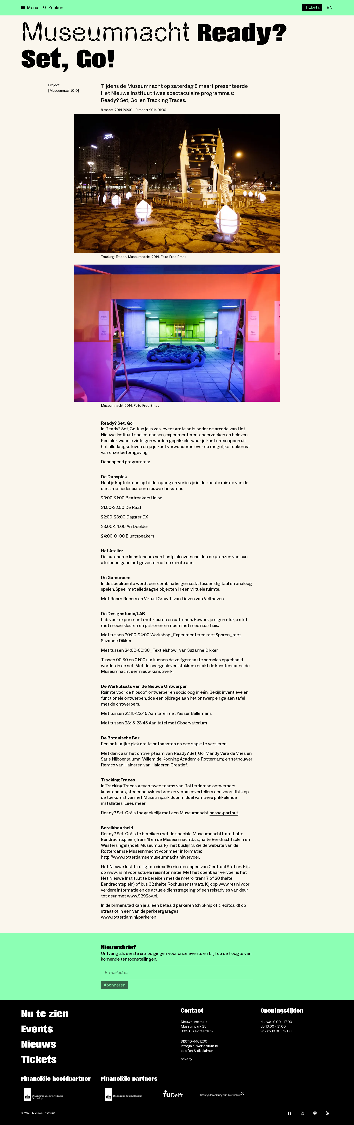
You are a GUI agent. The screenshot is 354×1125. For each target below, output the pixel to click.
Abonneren (114, 985)
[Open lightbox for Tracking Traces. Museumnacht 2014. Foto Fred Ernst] (177, 183)
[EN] (329, 7)
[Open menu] (30, 8)
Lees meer (135, 803)
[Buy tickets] (312, 7)
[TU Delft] (172, 1094)
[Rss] (328, 1113)
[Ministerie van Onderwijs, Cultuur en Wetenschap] (43, 1094)
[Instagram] (302, 1113)
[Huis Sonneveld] (219, 7)
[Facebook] (289, 1113)
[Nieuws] (247, 7)
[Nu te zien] (288, 7)
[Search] (53, 8)
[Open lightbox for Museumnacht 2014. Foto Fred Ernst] (177, 333)
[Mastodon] (315, 1113)
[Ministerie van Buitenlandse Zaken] (123, 1094)
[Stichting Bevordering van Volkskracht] (221, 1094)
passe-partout (224, 813)
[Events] (266, 7)
